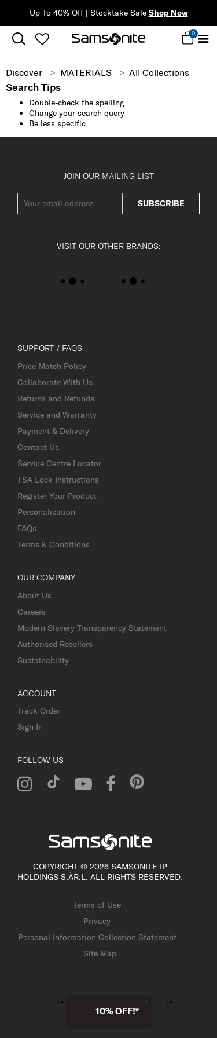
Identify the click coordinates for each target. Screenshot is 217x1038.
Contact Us (38, 447)
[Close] (146, 1000)
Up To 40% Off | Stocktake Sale (109, 13)
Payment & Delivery (53, 431)
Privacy (97, 921)
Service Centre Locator (59, 463)
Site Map (99, 953)
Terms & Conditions (53, 544)
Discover (24, 72)
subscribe (161, 203)
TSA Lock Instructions (58, 479)
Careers (31, 611)
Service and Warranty (57, 415)
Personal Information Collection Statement (97, 937)
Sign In (30, 727)
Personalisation (46, 512)
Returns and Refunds (55, 398)
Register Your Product (57, 496)
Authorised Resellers (55, 644)
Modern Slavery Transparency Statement (92, 628)
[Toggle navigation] (203, 39)
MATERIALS (86, 72)
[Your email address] (70, 203)
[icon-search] (19, 39)
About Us (34, 595)
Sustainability (43, 660)
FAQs (26, 528)
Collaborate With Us (55, 382)
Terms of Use (97, 905)
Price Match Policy (51, 366)
